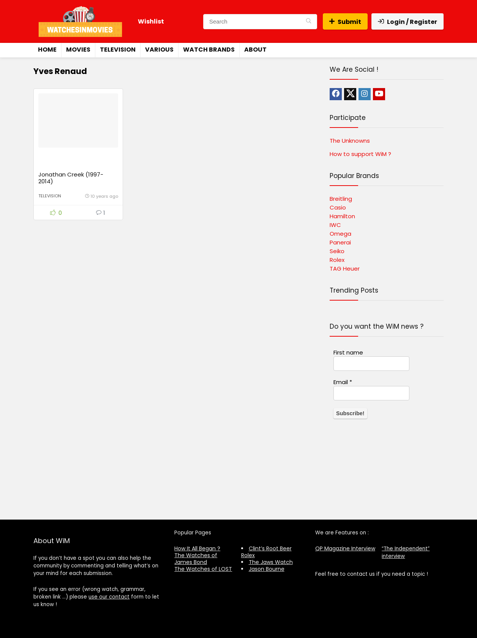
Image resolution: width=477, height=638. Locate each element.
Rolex (337, 260)
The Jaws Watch (271, 562)
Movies (78, 49)
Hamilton (342, 216)
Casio (338, 207)
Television (118, 49)
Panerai (340, 242)
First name (348, 352)
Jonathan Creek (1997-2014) (70, 180)
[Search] (308, 21)
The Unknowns (350, 141)
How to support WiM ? (360, 154)
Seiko (337, 251)
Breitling (341, 199)
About (255, 49)
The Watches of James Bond (195, 558)
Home (47, 49)
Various (159, 49)
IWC (335, 225)
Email (342, 382)
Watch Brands (209, 49)
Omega (340, 234)
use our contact (109, 596)
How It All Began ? (197, 548)
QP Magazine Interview (345, 548)
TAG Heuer (345, 269)
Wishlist (151, 21)
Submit (345, 21)
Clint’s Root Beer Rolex (266, 552)
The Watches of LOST (203, 569)
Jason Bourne (266, 569)
